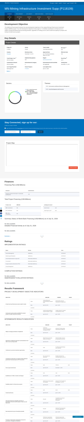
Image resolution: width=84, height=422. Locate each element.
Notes (8, 71)
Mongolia (9, 54)
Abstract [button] (9, 18)
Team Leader (46, 47)
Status (26, 47)
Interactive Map (73, 167)
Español (60, 3)
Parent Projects (28, 66)
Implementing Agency (30, 57)
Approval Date (46, 52)
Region (44, 57)
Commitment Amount (12, 62)
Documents (29, 14)
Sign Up (40, 131)
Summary (9, 14)
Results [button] (49, 18)
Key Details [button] (19, 18)
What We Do (7, 3)
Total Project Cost (11, 58)
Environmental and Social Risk (50, 62)
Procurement (19, 14)
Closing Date (64, 62)
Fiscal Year (64, 58)
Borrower (63, 47)
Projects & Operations (14, 3)
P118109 (27, 68)
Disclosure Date (28, 52)
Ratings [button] (39, 18)
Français (64, 3)
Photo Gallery (49, 14)
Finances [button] (29, 18)
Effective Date (64, 52)
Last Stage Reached (11, 66)
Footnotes (7, 236)
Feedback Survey (78, 416)
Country (8, 52)
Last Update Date (47, 66)
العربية (68, 3)
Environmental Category (30, 62)
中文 (75, 3)
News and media (39, 14)
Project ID (9, 47)
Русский (72, 3)
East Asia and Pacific (47, 59)
